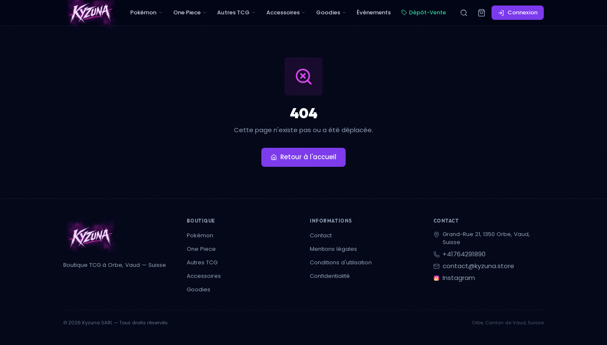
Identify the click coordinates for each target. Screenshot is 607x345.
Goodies (331, 12)
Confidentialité (330, 276)
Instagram (459, 278)
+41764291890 (464, 254)
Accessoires (286, 12)
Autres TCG (236, 12)
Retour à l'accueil (303, 156)
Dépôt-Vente (423, 12)
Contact (321, 235)
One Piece (190, 12)
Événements (374, 12)
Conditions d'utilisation (341, 262)
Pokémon (146, 12)
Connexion (517, 12)
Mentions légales (333, 249)
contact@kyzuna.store (478, 266)
